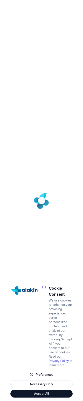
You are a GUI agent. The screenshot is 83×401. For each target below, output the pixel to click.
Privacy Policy (59, 361)
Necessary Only (41, 384)
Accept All (41, 393)
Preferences (41, 374)
